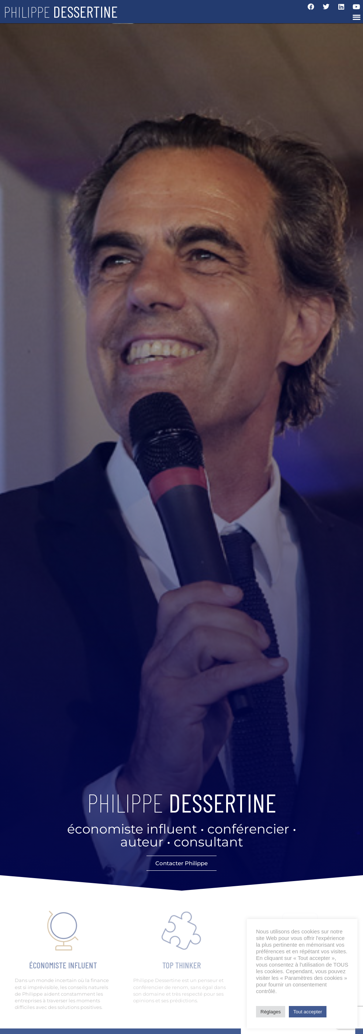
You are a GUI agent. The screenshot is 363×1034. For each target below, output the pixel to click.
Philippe (61, 11)
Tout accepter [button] (307, 1011)
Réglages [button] (270, 1011)
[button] (356, 16)
